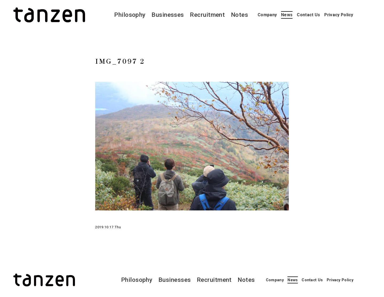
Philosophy (130, 14)
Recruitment (207, 14)
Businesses (167, 14)
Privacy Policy (338, 14)
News (287, 14)
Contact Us (308, 14)
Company (267, 14)
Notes (239, 14)
